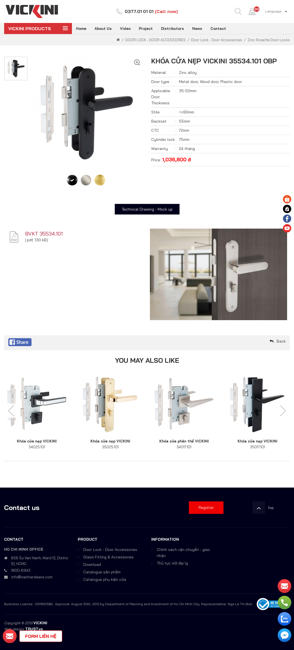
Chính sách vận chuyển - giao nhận (183, 552)
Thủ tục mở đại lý (172, 563)
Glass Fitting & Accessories (108, 557)
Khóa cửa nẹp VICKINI (37, 441)
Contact (218, 28)
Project (146, 28)
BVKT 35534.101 (44, 234)
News (197, 28)
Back (281, 341)
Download (92, 564)
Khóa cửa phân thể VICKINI (184, 441)
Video (125, 28)
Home (81, 28)
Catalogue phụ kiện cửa (104, 579)
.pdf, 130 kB (36, 239)
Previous (11, 411)
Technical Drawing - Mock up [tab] (147, 209)
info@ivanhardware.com (32, 577)
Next (283, 411)
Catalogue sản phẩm (102, 571)
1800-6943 (20, 570)
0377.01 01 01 (139, 11)
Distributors (172, 28)
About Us (103, 28)
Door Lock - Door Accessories (110, 549)
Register (206, 507)
